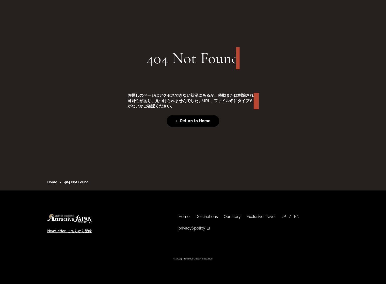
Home (52, 182)
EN (297, 216)
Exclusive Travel (261, 216)
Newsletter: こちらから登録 (69, 231)
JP (283, 216)
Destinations (206, 216)
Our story (232, 216)
